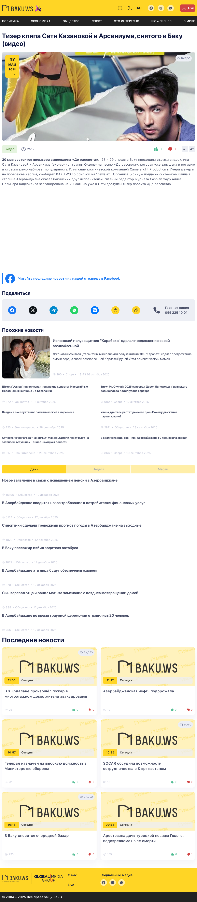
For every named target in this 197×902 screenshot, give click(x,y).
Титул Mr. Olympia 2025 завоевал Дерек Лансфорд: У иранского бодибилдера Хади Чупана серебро (144, 388)
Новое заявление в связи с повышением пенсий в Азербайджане (59, 480)
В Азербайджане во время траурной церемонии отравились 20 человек (65, 615)
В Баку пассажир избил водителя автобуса (40, 548)
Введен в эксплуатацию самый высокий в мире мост (38, 412)
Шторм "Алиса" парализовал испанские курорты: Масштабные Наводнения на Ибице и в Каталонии (45, 388)
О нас (72, 875)
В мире (189, 21)
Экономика (41, 21)
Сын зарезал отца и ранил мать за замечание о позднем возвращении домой (70, 593)
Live (188, 8)
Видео (9, 149)
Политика (10, 21)
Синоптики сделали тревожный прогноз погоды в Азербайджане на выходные (71, 525)
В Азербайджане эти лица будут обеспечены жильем (49, 570)
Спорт (97, 21)
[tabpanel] (98, 554)
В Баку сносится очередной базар (36, 835)
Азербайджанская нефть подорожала (138, 691)
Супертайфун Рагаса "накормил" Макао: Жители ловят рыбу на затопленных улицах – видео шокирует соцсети (45, 440)
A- (185, 149)
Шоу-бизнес (161, 21)
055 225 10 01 (176, 313)
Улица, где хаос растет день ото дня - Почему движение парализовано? (139, 414)
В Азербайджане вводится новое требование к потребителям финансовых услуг (73, 503)
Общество (71, 21)
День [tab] (34, 469)
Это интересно (126, 21)
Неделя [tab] (98, 469)
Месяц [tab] (163, 469)
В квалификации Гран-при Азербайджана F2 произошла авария (144, 437)
